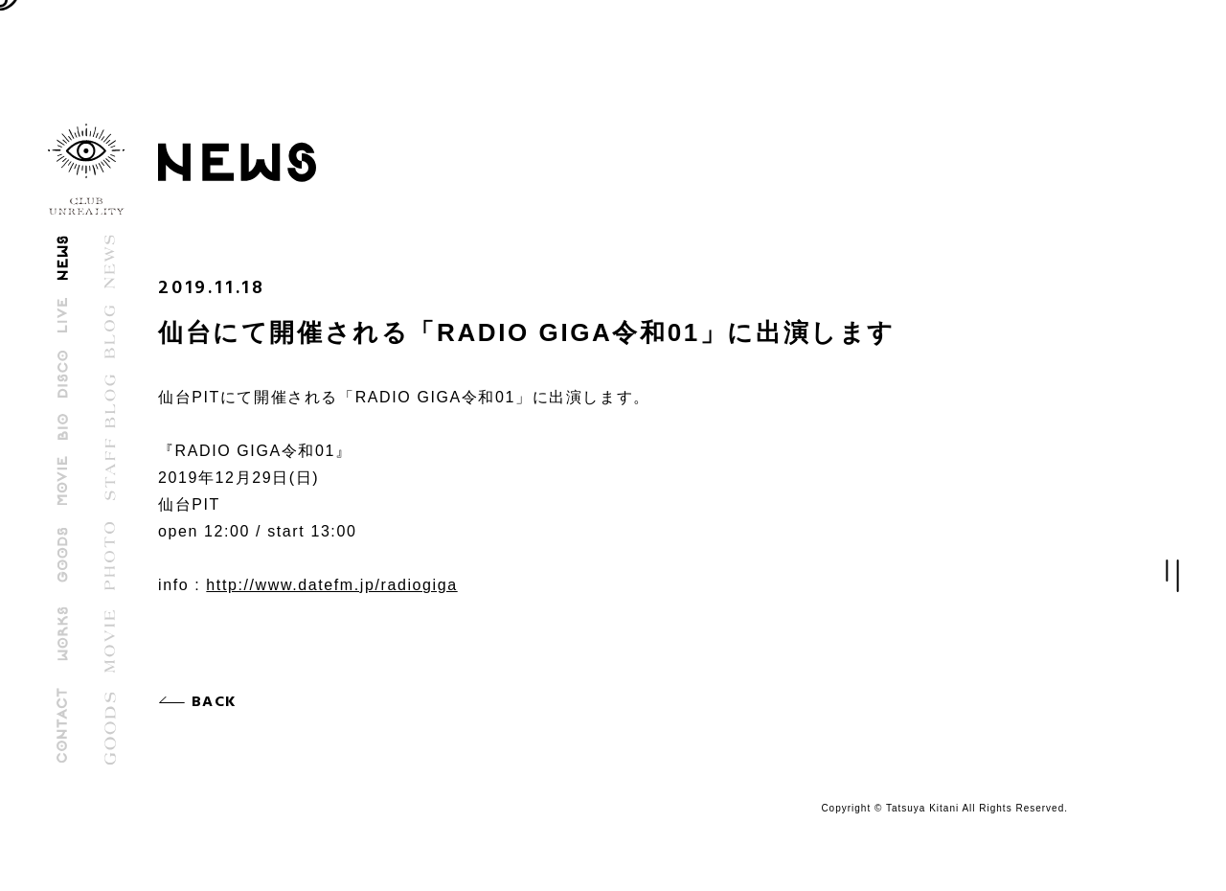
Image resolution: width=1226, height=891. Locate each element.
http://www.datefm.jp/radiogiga (331, 585)
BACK (217, 702)
